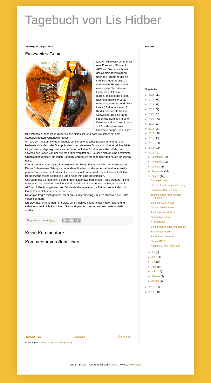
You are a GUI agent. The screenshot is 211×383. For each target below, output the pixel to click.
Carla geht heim (159, 180)
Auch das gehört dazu (163, 212)
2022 (152, 109)
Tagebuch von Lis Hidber (93, 20)
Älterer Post (124, 336)
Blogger (136, 364)
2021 (152, 114)
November (157, 161)
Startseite (79, 336)
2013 (152, 152)
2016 (152, 138)
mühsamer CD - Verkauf (164, 190)
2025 (152, 94)
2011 (152, 292)
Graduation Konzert (161, 217)
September (157, 171)
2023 (152, 104)
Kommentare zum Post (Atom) (55, 342)
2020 (152, 119)
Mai (153, 261)
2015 (152, 143)
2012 (152, 287)
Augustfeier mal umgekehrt (165, 246)
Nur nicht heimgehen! (162, 207)
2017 (152, 133)
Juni (154, 257)
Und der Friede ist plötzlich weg (168, 185)
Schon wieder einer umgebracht (168, 226)
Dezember (157, 157)
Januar (155, 281)
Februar (156, 276)
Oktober (156, 166)
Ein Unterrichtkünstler (163, 236)
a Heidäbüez (158, 221)
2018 (152, 128)
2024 (152, 99)
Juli (153, 252)
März (154, 271)
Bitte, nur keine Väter (162, 202)
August (155, 176)
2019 (152, 123)
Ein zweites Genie (161, 231)
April (154, 266)
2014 (152, 147)
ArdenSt (112, 364)
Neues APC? (158, 241)
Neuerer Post (33, 336)
